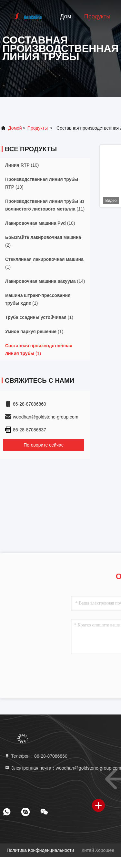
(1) (44, 263)
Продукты (97, 16)
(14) (45, 281)
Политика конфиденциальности (40, 850)
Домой (15, 128)
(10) (22, 165)
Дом (65, 16)
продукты (37, 128)
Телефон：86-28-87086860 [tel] (36, 756)
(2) (43, 241)
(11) (45, 205)
